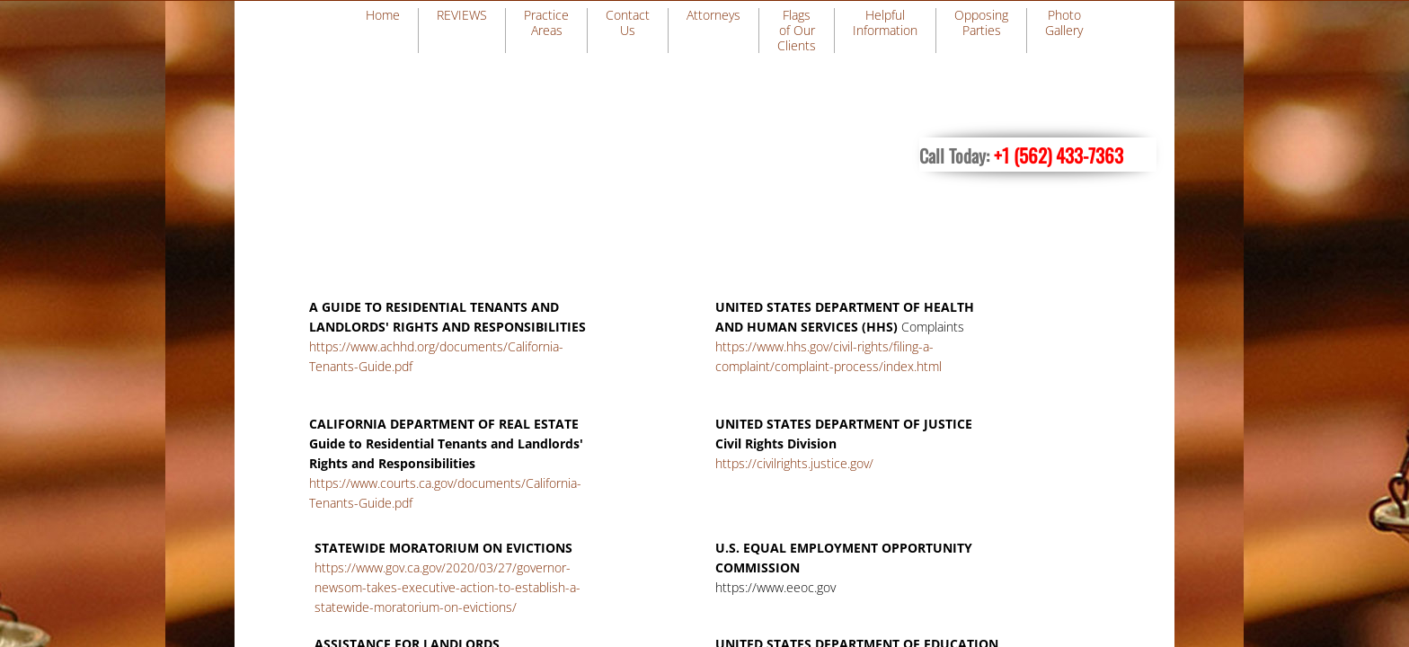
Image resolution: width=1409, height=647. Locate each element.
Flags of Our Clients (796, 30)
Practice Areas (546, 22)
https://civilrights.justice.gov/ (794, 463)
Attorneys (713, 14)
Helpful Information (885, 22)
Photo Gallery (1064, 22)
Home (383, 14)
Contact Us (628, 22)
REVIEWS (462, 14)
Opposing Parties (981, 22)
